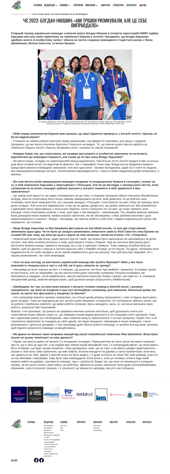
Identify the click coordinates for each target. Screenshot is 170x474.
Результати (96, 425)
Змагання (90, 5)
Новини (64, 5)
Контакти (131, 5)
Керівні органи (49, 433)
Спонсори (118, 5)
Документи (47, 430)
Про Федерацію (48, 425)
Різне (62, 430)
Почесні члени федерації (52, 440)
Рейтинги (78, 5)
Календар (96, 428)
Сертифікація (97, 430)
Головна (37, 5)
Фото (61, 428)
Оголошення (48, 428)
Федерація (49, 5)
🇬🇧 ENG (142, 5)
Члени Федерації (49, 442)
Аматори (105, 5)
